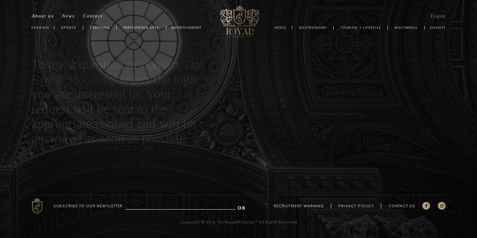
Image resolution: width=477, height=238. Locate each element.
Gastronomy (313, 27)
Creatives (100, 27)
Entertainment (186, 27)
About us (43, 16)
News (68, 16)
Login (438, 16)
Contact (93, 16)
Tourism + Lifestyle (360, 27)
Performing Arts (141, 27)
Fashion (40, 27)
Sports (68, 27)
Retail (281, 27)
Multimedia (406, 27)
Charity (438, 27)
